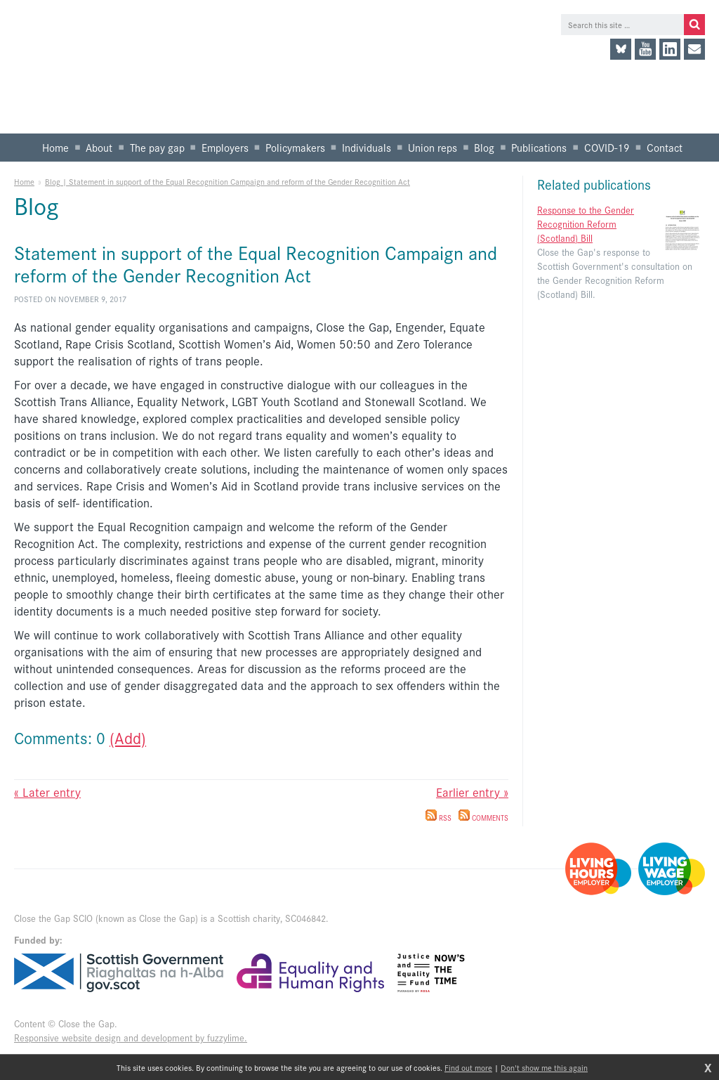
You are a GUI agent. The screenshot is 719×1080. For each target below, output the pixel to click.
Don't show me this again (544, 1067)
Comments (483, 818)
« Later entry (47, 791)
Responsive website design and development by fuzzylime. (130, 1037)
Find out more (468, 1067)
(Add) (128, 737)
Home (24, 181)
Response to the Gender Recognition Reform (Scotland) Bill (585, 224)
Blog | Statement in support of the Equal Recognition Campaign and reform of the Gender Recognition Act (227, 181)
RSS (438, 818)
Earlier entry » (472, 791)
